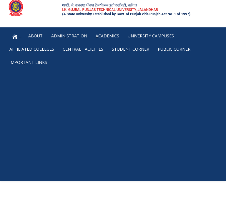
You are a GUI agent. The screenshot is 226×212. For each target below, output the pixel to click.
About (35, 36)
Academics (107, 36)
